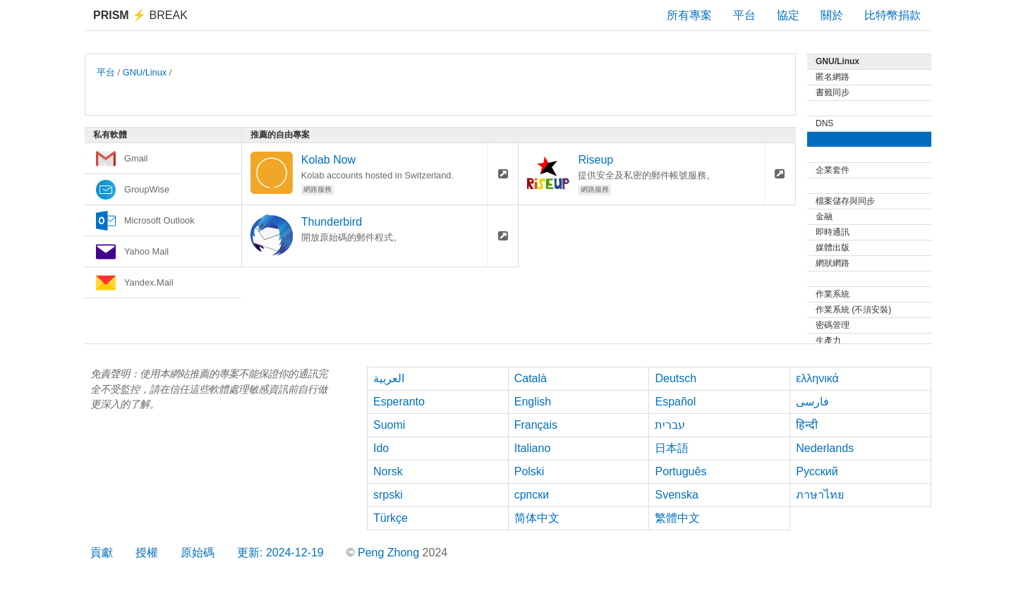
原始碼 (197, 553)
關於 (832, 15)
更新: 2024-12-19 (280, 553)
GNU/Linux (145, 72)
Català (530, 378)
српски (532, 495)
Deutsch (675, 378)
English (532, 402)
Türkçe (390, 518)
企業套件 (832, 170)
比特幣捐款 (892, 15)
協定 (788, 15)
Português (680, 471)
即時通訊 (832, 232)
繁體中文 (677, 518)
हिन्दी (807, 425)
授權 (146, 553)
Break (140, 15)
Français (535, 425)
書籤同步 (832, 92)
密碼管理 (832, 325)
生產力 (828, 341)
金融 (824, 216)
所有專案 (689, 15)
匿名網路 (832, 77)
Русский (816, 471)
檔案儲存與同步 (845, 201)
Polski (529, 471)
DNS (824, 123)
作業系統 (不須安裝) (853, 310)
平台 (744, 15)
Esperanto (399, 402)
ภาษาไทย (820, 495)
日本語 (672, 448)
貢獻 (101, 553)
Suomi (389, 425)
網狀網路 (832, 263)
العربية (388, 378)
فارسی (812, 402)
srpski (388, 495)
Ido (381, 448)
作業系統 (832, 294)
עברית (670, 425)
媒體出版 (832, 247)
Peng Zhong (390, 553)
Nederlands (825, 448)
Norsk (388, 471)
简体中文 (537, 518)
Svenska (676, 495)
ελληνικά (817, 378)
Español (675, 402)
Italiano (532, 448)
